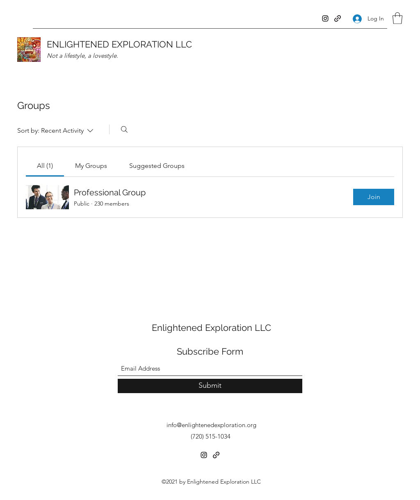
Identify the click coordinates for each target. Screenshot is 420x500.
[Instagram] (325, 18)
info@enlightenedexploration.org (211, 425)
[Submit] (210, 386)
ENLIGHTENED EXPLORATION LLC (119, 44)
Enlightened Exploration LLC (211, 327)
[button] (397, 18)
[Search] (124, 129)
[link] (45, 166)
